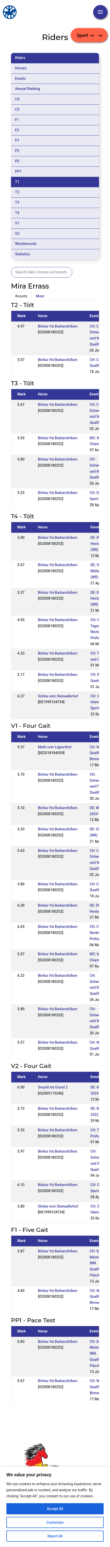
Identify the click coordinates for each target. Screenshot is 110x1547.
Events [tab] (20, 79)
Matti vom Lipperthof (54, 747)
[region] (55, 1506)
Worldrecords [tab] (25, 244)
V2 (17, 234)
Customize (55, 1522)
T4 (17, 213)
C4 (17, 99)
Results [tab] (21, 296)
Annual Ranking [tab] (27, 89)
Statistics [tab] (22, 254)
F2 (17, 130)
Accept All (55, 1509)
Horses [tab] (21, 68)
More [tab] (40, 296)
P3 (17, 161)
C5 (17, 109)
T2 (17, 192)
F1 (17, 120)
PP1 (18, 171)
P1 (17, 140)
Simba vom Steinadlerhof (58, 696)
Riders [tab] (20, 58)
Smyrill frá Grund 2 (53, 1087)
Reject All (55, 1536)
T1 (17, 182)
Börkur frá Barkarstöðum (57, 326)
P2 (17, 151)
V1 (17, 223)
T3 (17, 202)
